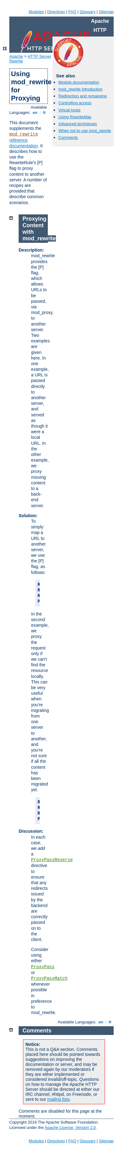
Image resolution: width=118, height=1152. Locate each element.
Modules (36, 11)
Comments (68, 137)
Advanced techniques (77, 123)
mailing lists (58, 1099)
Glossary (87, 11)
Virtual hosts (69, 110)
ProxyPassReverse (52, 859)
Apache (16, 56)
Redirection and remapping (82, 96)
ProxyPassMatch (49, 978)
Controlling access (74, 102)
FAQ (72, 11)
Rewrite (16, 61)
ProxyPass (43, 966)
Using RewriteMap (74, 117)
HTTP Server (39, 56)
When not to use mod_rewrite (84, 130)
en (35, 112)
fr (44, 112)
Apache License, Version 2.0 (70, 1127)
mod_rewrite (23, 134)
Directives (56, 11)
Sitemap (106, 11)
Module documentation (78, 82)
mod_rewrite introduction (80, 89)
